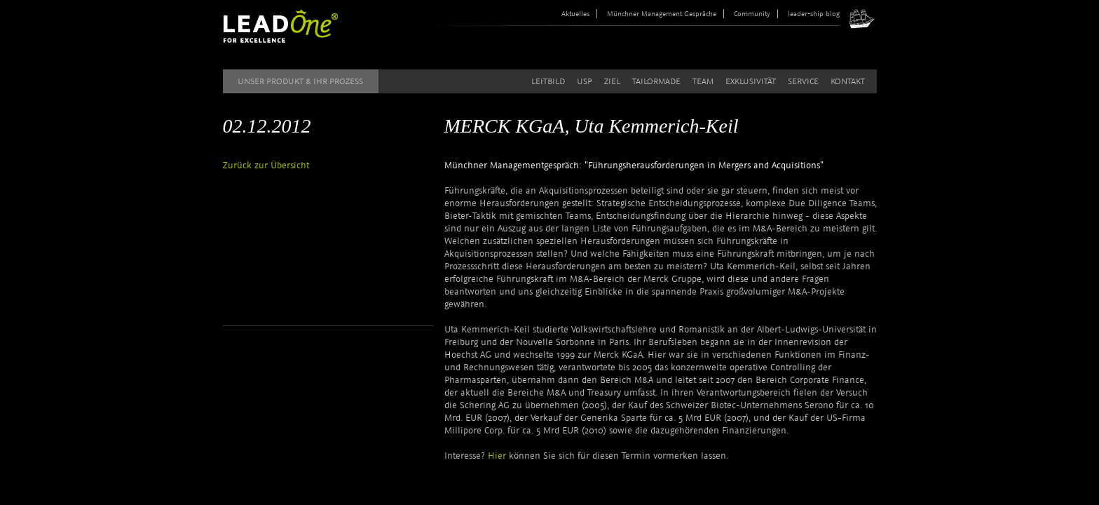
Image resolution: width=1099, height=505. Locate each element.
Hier (498, 456)
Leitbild (548, 81)
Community (752, 13)
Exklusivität (750, 81)
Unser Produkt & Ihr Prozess (300, 81)
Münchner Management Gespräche (661, 13)
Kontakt (848, 81)
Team (703, 81)
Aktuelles (575, 13)
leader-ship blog (814, 13)
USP (584, 81)
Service (803, 81)
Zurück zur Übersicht (266, 165)
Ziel (612, 81)
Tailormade (656, 81)
